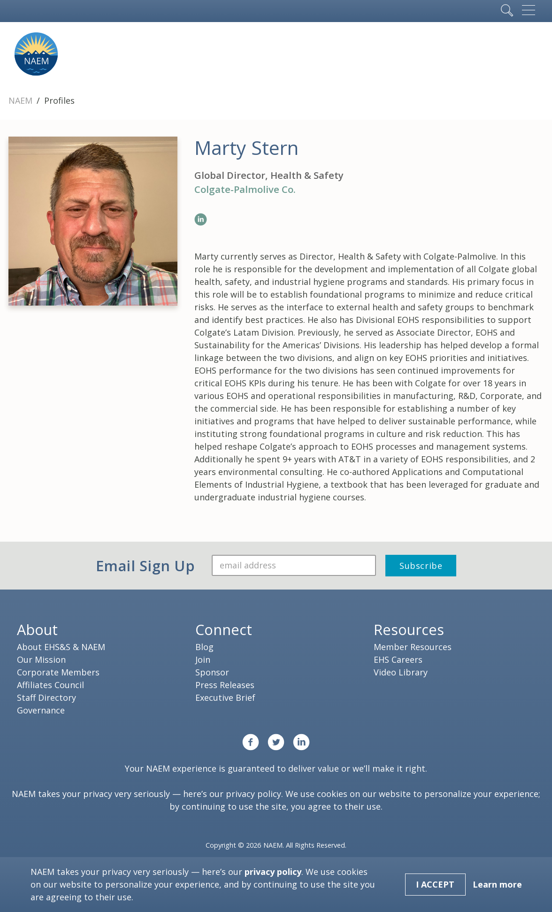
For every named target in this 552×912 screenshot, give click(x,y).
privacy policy (253, 793)
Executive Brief (225, 697)
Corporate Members (58, 672)
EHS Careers (398, 659)
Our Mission (41, 659)
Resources (409, 629)
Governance (41, 710)
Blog (204, 646)
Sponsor (212, 672)
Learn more (497, 884)
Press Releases (224, 684)
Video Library (401, 672)
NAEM (21, 100)
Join (202, 659)
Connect (223, 629)
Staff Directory (46, 697)
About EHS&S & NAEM (61, 646)
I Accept (435, 884)
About (37, 629)
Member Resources (413, 646)
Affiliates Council (50, 684)
